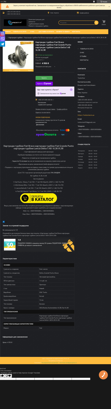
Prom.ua (66, 358)
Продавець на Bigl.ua (56, 360)
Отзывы (83, 56)
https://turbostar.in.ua (86, 115)
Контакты (76, 32)
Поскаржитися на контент (50, 362)
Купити (44, 78)
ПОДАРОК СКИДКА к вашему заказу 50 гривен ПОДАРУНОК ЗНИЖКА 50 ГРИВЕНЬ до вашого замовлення (44, 244)
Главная (7, 32)
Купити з (44, 84)
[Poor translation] (8, 376)
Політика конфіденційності (68, 362)
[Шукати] (96, 23)
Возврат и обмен (63, 32)
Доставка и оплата (46, 32)
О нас (32, 32)
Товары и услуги (19, 32)
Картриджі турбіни (16, 37)
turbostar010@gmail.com (86, 122)
